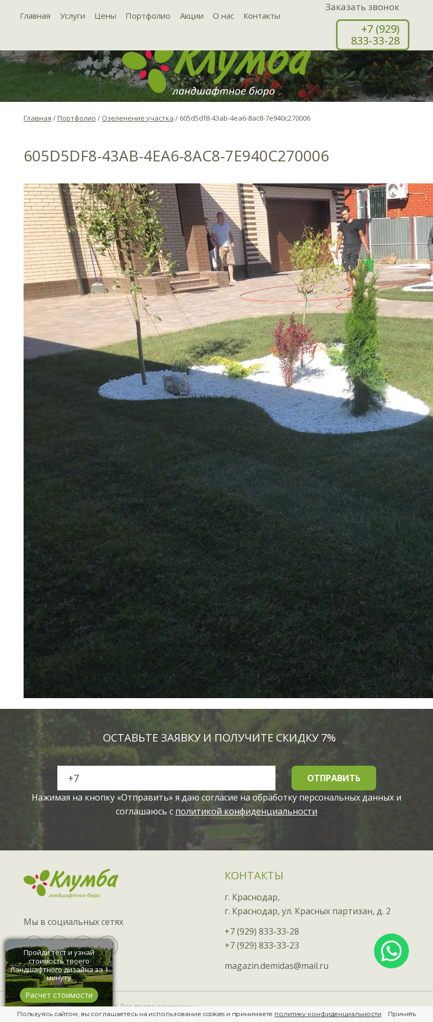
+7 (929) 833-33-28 (375, 34)
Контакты (257, 16)
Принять (402, 1014)
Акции (188, 16)
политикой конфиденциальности (246, 811)
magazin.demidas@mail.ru (277, 966)
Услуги (71, 16)
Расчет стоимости (59, 995)
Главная (35, 16)
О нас (219, 16)
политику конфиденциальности (328, 1014)
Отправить (334, 778)
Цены (104, 16)
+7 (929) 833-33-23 (262, 945)
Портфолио (145, 16)
